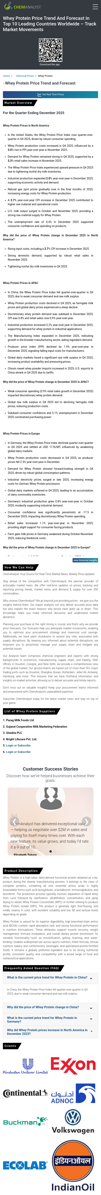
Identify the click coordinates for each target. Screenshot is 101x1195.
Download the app (50, 64)
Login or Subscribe (18, 745)
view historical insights (85, 560)
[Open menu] (95, 7)
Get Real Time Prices (50, 94)
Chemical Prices (25, 75)
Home (6, 75)
